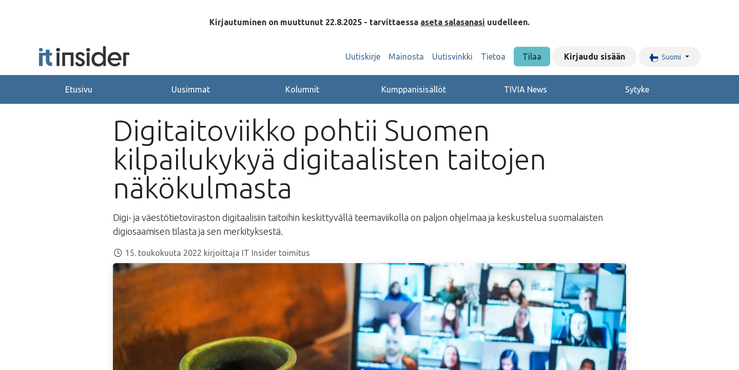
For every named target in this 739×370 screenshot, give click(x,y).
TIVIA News (525, 89)
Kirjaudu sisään (594, 56)
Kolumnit (302, 89)
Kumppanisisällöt (413, 89)
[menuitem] (362, 56)
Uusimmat (190, 89)
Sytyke (637, 89)
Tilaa (531, 56)
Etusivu (78, 89)
